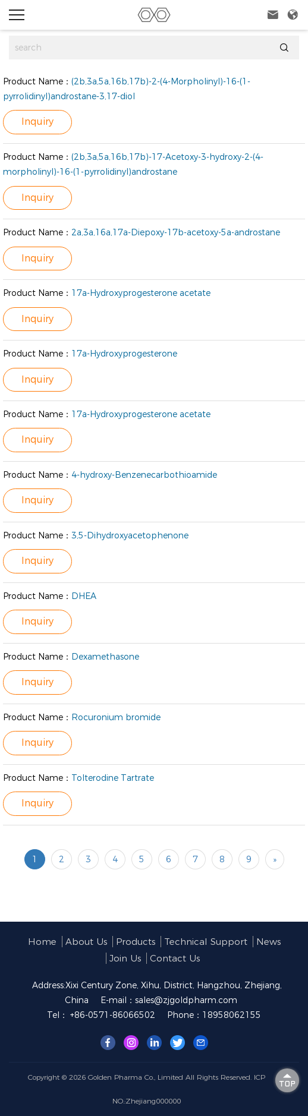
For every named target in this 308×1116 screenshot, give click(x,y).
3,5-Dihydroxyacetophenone (129, 535)
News (268, 941)
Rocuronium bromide (116, 717)
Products (135, 941)
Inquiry (37, 121)
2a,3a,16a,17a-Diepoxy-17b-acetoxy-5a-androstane (175, 232)
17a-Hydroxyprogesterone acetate (140, 293)
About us (86, 941)
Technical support (205, 941)
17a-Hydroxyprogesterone (124, 353)
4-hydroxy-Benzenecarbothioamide (144, 474)
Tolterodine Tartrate (112, 778)
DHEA (83, 596)
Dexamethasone (105, 656)
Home (42, 941)
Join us (125, 958)
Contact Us (175, 958)
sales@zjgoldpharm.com (186, 1000)
